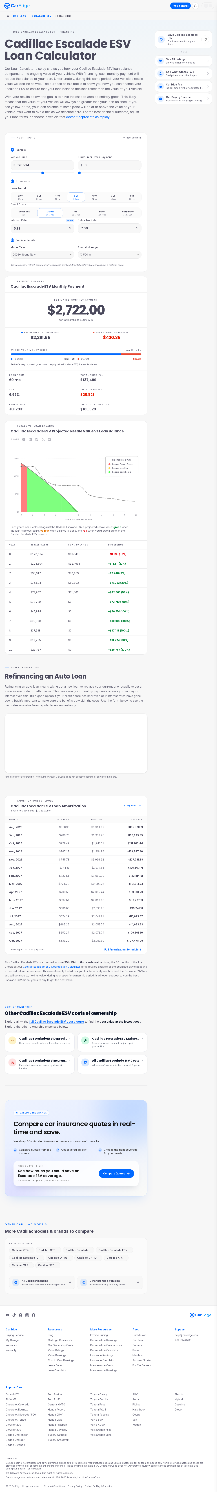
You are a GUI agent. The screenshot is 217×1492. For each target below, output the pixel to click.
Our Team (138, 1340)
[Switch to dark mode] (195, 6)
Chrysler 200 (13, 1424)
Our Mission (139, 1335)
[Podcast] (20, 1315)
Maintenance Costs (101, 1365)
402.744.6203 (183, 1340)
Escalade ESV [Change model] (43, 16)
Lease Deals (55, 1365)
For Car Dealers (141, 1365)
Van (134, 1419)
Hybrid (179, 1399)
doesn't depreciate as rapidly (87, 117)
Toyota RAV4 (98, 1409)
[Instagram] (27, 1315)
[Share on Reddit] (37, 439)
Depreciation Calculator (104, 1350)
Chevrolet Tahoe (16, 1419)
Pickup (136, 1404)
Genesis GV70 (56, 1404)
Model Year (18, 247)
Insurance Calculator (102, 1360)
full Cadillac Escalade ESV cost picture (56, 1021)
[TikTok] (14, 1315)
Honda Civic (55, 1419)
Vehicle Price (19, 157)
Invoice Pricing (99, 1335)
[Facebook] (33, 1315)
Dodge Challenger (17, 1434)
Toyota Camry (98, 1394)
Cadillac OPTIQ (88, 1257)
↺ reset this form (132, 137)
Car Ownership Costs (60, 1345)
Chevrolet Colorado (17, 1404)
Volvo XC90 (97, 1424)
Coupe (136, 1414)
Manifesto (138, 1355)
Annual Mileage (88, 247)
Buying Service (15, 1335)
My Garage (12, 1340)
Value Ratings (56, 1350)
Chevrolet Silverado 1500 (21, 1414)
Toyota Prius (97, 1404)
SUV (135, 1394)
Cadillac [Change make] (21, 16)
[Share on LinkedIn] (30, 439)
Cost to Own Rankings (61, 1360)
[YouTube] (7, 1315)
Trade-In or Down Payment (95, 157)
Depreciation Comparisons (106, 1345)
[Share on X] (43, 439)
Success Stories (142, 1360)
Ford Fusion (55, 1394)
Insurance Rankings (101, 1355)
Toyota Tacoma (99, 1414)
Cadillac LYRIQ (58, 1257)
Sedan (136, 1399)
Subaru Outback (57, 1434)
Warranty (11, 1350)
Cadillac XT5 (21, 1265)
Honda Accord (56, 1409)
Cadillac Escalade (78, 1250)
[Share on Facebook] (24, 439)
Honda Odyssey (57, 1429)
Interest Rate (19, 220)
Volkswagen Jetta (101, 1434)
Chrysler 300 (13, 1429)
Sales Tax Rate (87, 220)
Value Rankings (57, 1355)
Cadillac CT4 (21, 1250)
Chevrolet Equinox (17, 1409)
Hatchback (138, 1409)
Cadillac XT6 (47, 1265)
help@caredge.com (186, 1335)
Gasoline (180, 1404)
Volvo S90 (96, 1419)
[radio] (20, 197)
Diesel (178, 1409)
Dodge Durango (15, 1444)
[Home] (8, 16)
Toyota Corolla (99, 1399)
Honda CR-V (55, 1414)
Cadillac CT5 (48, 1250)
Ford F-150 (54, 1399)
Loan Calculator (57, 1370)
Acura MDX (12, 1394)
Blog (50, 1335)
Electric (179, 1394)
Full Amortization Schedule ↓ (122, 949)
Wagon (136, 1424)
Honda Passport (57, 1424)
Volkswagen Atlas (100, 1429)
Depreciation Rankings (103, 1340)
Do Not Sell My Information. (99, 1486)
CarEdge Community (60, 1340)
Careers (137, 1345)
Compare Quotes (116, 1173)
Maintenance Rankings (103, 1370)
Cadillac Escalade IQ (26, 1257)
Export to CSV (132, 805)
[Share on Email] (50, 439)
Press (135, 1350)
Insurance (11, 1345)
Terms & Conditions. (54, 1486)
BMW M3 (11, 1399)
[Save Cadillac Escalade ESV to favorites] (205, 39)
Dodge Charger (15, 1439)
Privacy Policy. (75, 1486)
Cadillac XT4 (116, 1257)
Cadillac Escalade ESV (114, 1250)
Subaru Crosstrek (58, 1439)
